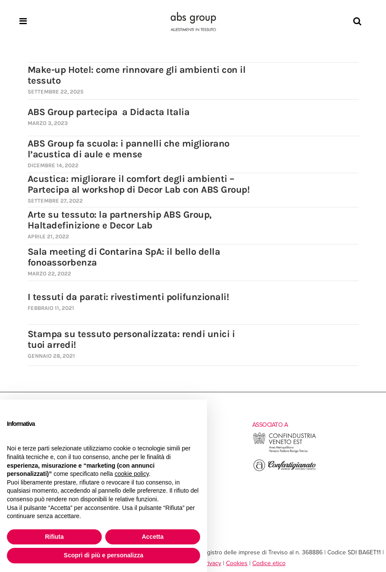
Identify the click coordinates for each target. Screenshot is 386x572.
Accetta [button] (153, 536)
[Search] (357, 21)
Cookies (237, 563)
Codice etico (269, 563)
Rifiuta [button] (54, 536)
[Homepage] (193, 21)
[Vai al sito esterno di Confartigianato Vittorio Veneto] (284, 470)
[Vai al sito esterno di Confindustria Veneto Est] (284, 451)
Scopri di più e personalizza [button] (103, 555)
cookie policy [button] (132, 473)
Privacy (211, 563)
